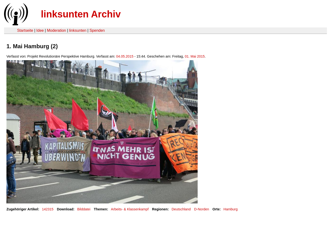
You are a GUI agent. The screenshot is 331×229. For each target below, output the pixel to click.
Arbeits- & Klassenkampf (130, 209)
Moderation (56, 30)
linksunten (77, 30)
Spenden (97, 30)
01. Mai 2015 (195, 56)
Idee (40, 30)
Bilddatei (83, 209)
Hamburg (230, 209)
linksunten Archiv (81, 14)
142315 (48, 209)
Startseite (25, 30)
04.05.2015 (124, 56)
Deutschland (181, 209)
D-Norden (201, 209)
